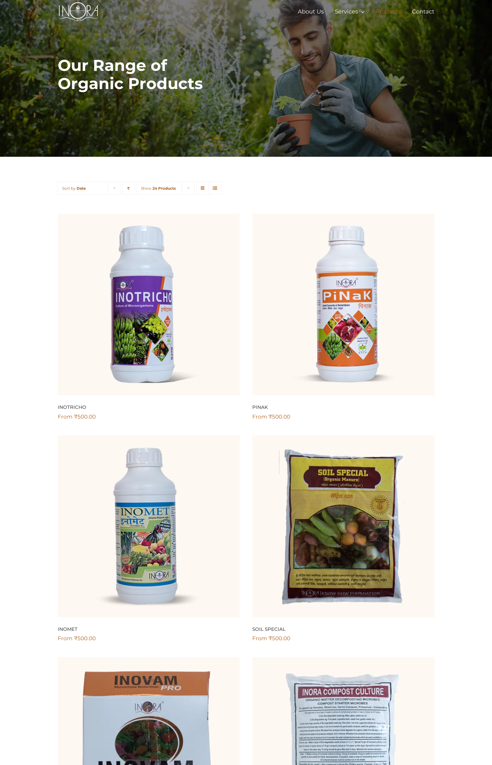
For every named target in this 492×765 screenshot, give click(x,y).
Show (158, 188)
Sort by (74, 188)
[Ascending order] (128, 188)
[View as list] (215, 188)
